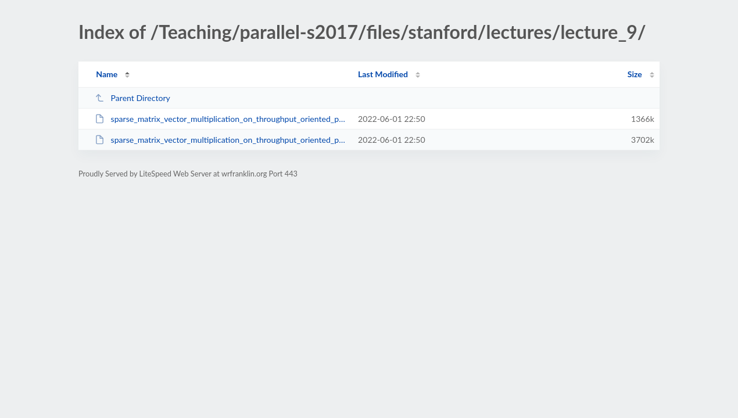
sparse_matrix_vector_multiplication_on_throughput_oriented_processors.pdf (221, 119)
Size (635, 74)
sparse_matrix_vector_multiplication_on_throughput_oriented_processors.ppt (221, 140)
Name (106, 74)
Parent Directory (132, 98)
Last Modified (383, 74)
